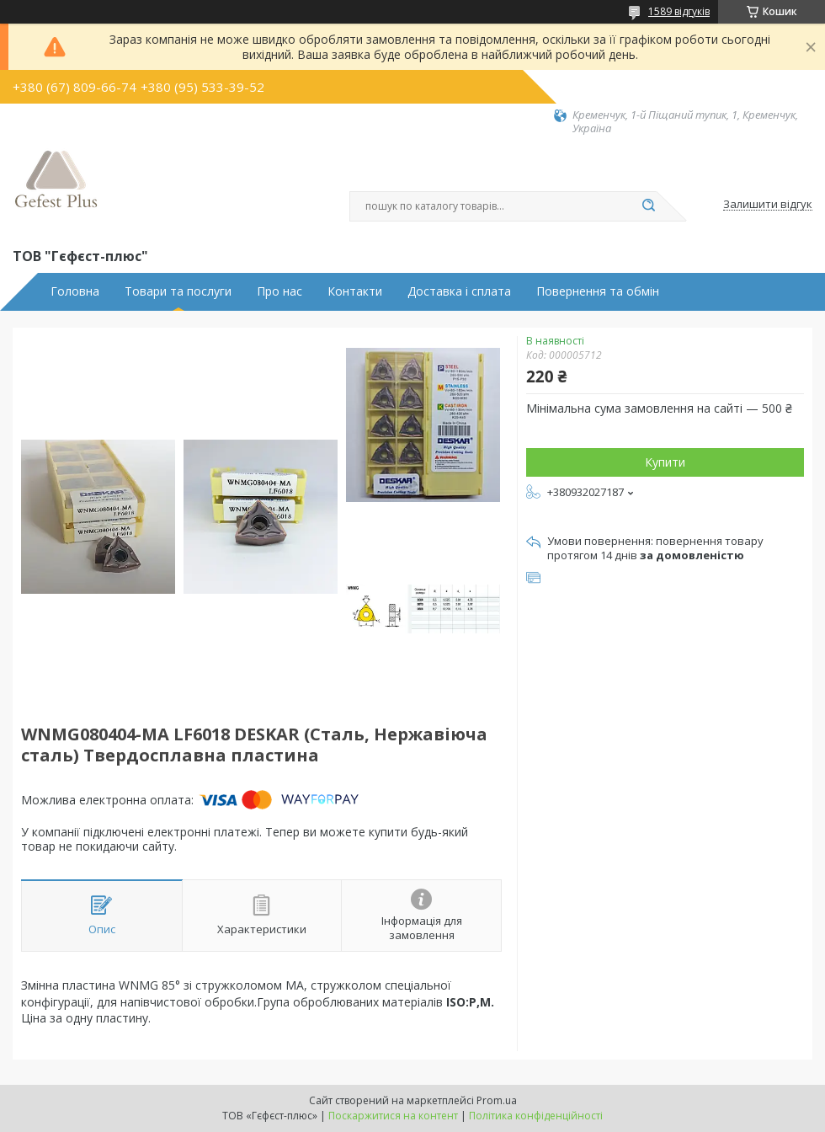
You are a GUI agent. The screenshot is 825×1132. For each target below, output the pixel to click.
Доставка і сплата (459, 291)
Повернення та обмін (597, 291)
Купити (665, 462)
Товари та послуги (178, 291)
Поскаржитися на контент (393, 1115)
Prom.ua (496, 1100)
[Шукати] (648, 206)
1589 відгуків (679, 11)
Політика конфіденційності (536, 1115)
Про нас (279, 291)
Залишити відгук (767, 205)
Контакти (354, 291)
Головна (75, 291)
